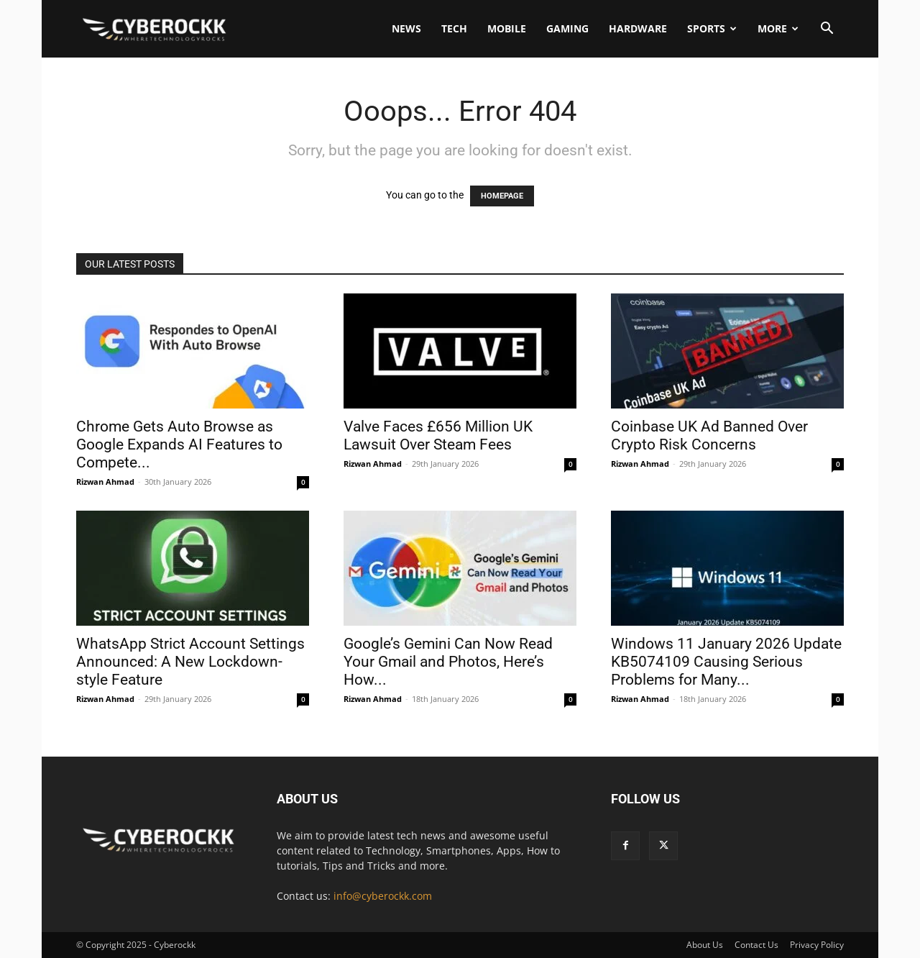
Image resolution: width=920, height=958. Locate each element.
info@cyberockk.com (383, 896)
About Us (704, 945)
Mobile (506, 28)
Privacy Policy (817, 945)
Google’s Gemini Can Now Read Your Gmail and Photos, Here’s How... (448, 661)
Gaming (567, 28)
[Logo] (155, 29)
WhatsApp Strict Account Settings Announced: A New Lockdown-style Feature (190, 661)
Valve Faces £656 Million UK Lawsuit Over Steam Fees (438, 435)
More (778, 28)
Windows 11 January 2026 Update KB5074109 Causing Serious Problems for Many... (726, 661)
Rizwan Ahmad (105, 481)
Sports (712, 28)
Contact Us (756, 945)
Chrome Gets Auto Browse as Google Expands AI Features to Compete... (179, 444)
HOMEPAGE (502, 196)
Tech (454, 28)
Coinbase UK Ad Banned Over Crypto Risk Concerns (709, 435)
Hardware (638, 28)
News (406, 28)
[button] (826, 30)
